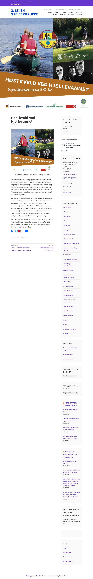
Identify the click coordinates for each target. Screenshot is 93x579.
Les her (65, 131)
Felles (33, 124)
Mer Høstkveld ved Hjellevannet (43, 248)
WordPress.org (68, 561)
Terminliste (67, 216)
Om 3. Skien (47, 10)
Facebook (67, 225)
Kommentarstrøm (69, 557)
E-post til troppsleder (70, 177)
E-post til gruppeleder (70, 174)
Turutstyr (67, 281)
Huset (55, 14)
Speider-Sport (68, 306)
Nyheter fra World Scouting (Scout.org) (70, 454)
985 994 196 (67, 192)
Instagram (67, 230)
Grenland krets (19, 237)
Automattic (63, 575)
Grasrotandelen (68, 354)
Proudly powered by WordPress (36, 575)
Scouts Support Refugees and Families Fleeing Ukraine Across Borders (71, 494)
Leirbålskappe (68, 295)
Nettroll (79, 12)
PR (28, 237)
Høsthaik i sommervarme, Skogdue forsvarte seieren (21, 248)
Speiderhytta (60, 10)
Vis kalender (64, 151)
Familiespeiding (68, 12)
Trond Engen (22, 124)
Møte (25, 237)
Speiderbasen (68, 311)
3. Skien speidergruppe (25, 12)
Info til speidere (53, 12)
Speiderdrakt (68, 290)
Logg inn (65, 547)
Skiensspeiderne (69, 234)
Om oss (66, 212)
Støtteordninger (74, 10)
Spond (66, 221)
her (64, 523)
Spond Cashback (68, 359)
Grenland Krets (69, 239)
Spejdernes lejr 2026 (67, 14)
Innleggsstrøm (67, 552)
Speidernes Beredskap (71, 243)
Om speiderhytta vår (70, 259)
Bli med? (79, 14)
